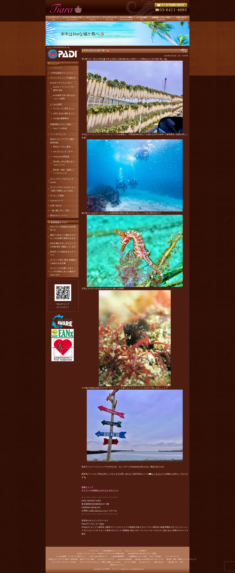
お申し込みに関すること (63, 113)
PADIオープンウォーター (61, 83)
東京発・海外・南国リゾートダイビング (181, 559)
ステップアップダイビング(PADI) (64, 562)
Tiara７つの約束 (60, 128)
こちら (156, 474)
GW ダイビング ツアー (63, 151)
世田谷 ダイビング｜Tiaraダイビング (118, 569)
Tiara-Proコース (56, 200)
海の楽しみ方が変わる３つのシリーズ (149, 559)
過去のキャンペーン (59, 215)
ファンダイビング (58, 134)
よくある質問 (56, 104)
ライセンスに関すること (63, 108)
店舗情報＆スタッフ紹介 (60, 124)
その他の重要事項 (61, 118)
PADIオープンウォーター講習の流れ (111, 553)
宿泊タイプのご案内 (62, 147)
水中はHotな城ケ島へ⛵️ (97, 50)
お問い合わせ (56, 205)
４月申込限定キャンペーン (61, 73)
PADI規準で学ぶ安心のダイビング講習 (142, 553)
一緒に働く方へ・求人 (60, 210)
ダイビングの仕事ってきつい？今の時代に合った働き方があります (62, 271)
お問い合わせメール (98, 510)
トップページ (56, 68)
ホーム (49, 47)
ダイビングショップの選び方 (62, 78)
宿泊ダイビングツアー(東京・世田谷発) (63, 559)
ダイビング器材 (57, 196)
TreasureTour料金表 (61, 156)
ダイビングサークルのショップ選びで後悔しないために (100, 562)
